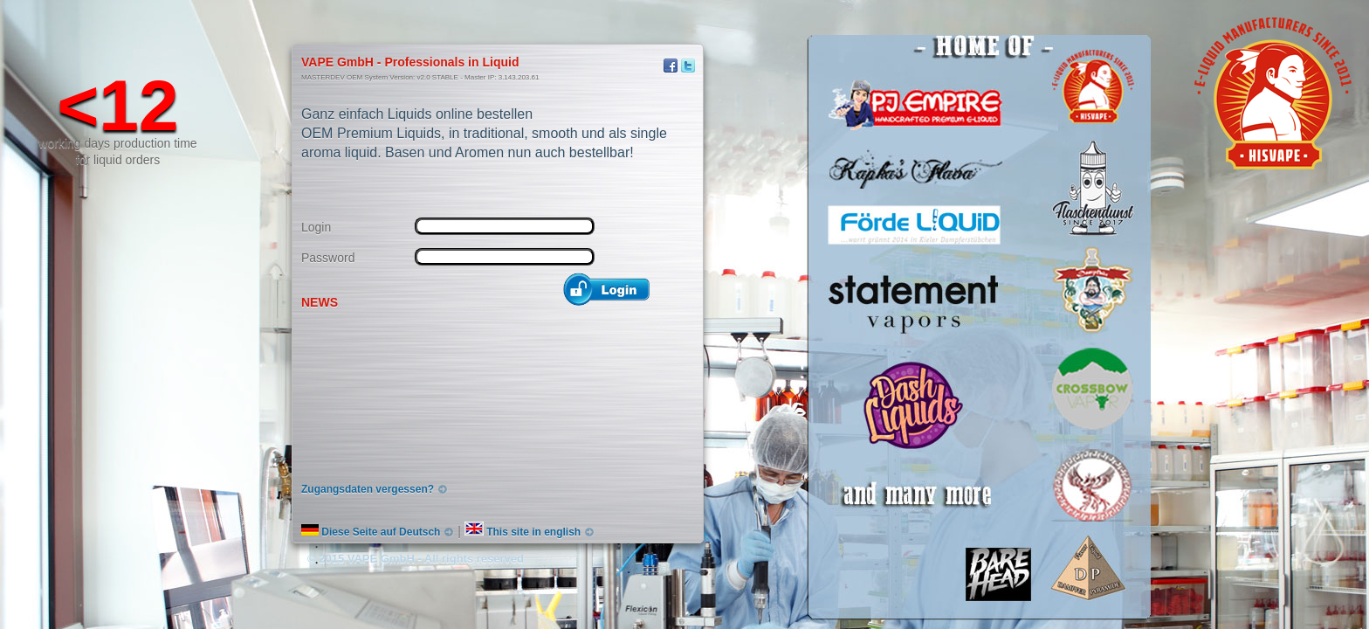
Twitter (688, 66)
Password (327, 258)
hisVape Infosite (331, 35)
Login (316, 227)
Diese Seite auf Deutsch (370, 532)
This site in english (522, 532)
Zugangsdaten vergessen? (367, 489)
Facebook (671, 66)
